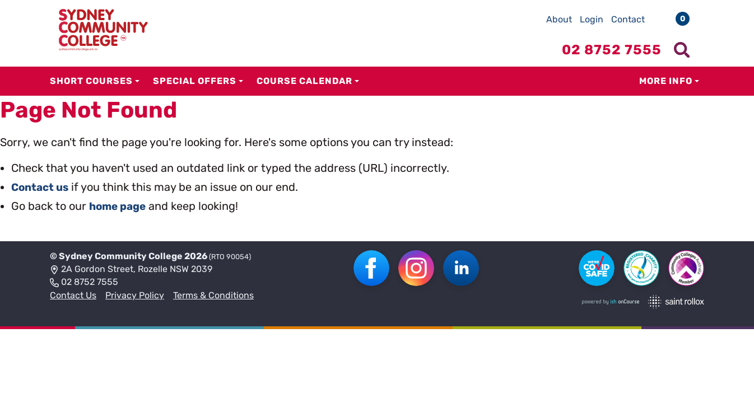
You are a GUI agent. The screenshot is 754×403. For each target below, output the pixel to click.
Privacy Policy (134, 295)
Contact (628, 19)
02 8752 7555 (84, 283)
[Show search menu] (681, 49)
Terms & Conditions (213, 295)
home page (119, 206)
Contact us (41, 187)
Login (591, 19)
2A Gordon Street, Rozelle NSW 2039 (131, 270)
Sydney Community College (121, 256)
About (559, 19)
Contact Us (73, 295)
